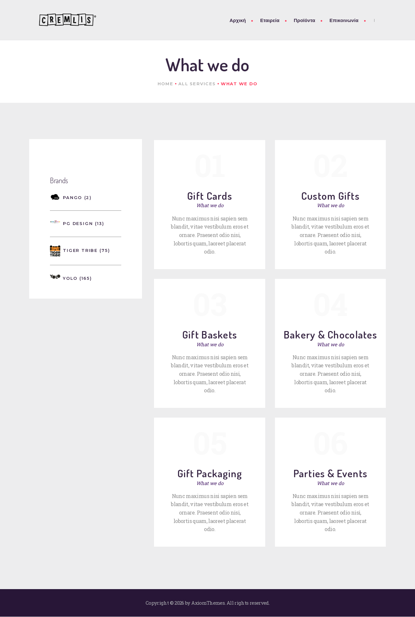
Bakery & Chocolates (330, 334)
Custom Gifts (330, 195)
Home (165, 83)
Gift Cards (209, 195)
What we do (209, 205)
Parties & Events (330, 473)
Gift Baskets (209, 334)
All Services (197, 83)
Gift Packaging (209, 473)
